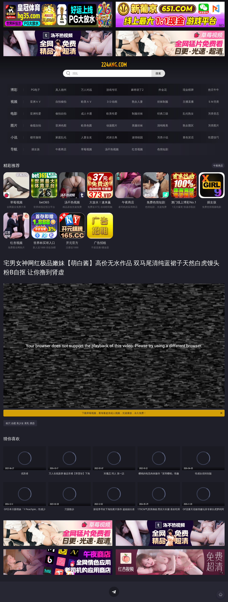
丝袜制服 (162, 101)
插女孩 (35, 149)
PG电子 (35, 90)
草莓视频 (86, 149)
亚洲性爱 (35, 113)
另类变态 (213, 113)
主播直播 (188, 101)
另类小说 (162, 137)
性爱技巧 (213, 137)
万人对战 (86, 90)
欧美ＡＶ (86, 101)
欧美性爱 (111, 113)
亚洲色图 (60, 125)
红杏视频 (137, 149)
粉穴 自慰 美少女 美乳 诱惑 (20, 423)
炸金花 (163, 90)
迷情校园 (137, 137)
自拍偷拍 (60, 101)
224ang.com (114, 64)
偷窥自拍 (35, 125)
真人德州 (60, 90)
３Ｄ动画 (111, 101)
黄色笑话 (188, 137)
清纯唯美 (162, 125)
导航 (14, 149)
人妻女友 (86, 137)
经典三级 (162, 113)
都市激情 (35, 137)
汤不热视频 (112, 149)
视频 (14, 101)
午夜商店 (60, 149)
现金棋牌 (188, 90)
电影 (14, 113)
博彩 (14, 89)
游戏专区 (111, 90)
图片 (14, 125)
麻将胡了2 (137, 90)
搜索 (158, 73)
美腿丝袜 (137, 125)
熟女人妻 (137, 101)
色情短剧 (162, 149)
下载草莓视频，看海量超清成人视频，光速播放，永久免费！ (152, 413)
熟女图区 (188, 125)
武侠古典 (111, 137)
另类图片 (213, 125)
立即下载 (138, 594)
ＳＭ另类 (213, 101)
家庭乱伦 (60, 137)
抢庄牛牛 (213, 90)
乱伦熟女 (188, 113)
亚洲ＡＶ (35, 101)
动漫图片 (111, 125)
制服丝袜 (137, 113)
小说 (14, 137)
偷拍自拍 (60, 113)
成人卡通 (86, 113)
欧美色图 (86, 125)
